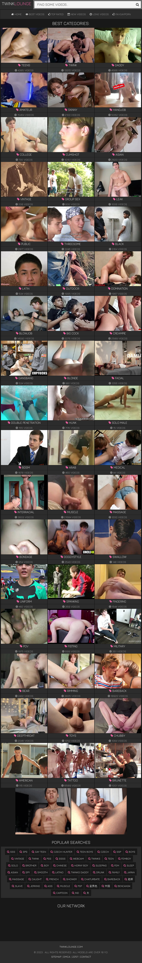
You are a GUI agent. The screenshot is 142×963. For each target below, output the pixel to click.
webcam (77, 858)
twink (34, 858)
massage (16, 879)
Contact (85, 956)
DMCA (66, 956)
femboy (124, 858)
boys (130, 851)
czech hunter (61, 851)
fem (115, 865)
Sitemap (56, 956)
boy (45, 865)
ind (75, 892)
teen (109, 858)
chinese (60, 865)
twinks (94, 858)
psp (78, 885)
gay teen (39, 851)
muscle (63, 885)
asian (13, 872)
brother (29, 865)
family (114, 872)
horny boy (79, 865)
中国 (106, 885)
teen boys (85, 851)
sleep (129, 865)
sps (23, 851)
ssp (117, 851)
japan (129, 872)
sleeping (99, 865)
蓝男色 (91, 885)
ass (48, 885)
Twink (16, 3)
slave (17, 885)
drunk (98, 872)
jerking (33, 885)
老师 (129, 879)
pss (47, 858)
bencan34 (122, 885)
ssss (60, 858)
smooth (41, 872)
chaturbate (90, 879)
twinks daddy (78, 872)
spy (26, 872)
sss (11, 851)
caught (35, 879)
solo (13, 865)
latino (57, 872)
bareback (112, 879)
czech (103, 851)
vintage (17, 858)
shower (70, 879)
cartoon (60, 892)
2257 (75, 956)
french (52, 879)
